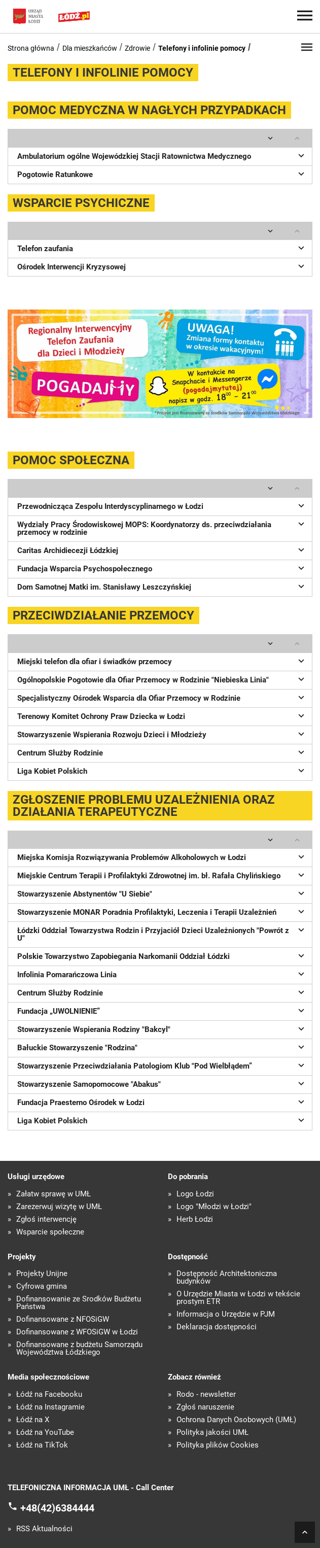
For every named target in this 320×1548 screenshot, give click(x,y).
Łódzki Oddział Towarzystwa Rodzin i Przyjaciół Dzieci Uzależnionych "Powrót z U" (162, 933)
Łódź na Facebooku (49, 1394)
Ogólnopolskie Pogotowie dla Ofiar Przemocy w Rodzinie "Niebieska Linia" (162, 678)
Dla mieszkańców (89, 48)
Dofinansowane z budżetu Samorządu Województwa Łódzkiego (79, 1348)
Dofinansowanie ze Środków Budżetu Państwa (78, 1303)
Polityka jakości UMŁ (212, 1432)
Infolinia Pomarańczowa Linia (162, 973)
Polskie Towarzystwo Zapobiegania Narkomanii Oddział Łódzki (162, 955)
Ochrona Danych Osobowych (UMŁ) (236, 1420)
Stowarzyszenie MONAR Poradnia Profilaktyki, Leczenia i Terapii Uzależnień (162, 911)
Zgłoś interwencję (46, 1219)
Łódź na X (32, 1420)
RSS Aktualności (44, 1529)
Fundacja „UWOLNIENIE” (162, 1010)
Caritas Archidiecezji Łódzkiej (162, 549)
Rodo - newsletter (206, 1394)
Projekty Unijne (41, 1274)
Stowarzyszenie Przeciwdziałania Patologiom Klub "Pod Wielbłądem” (162, 1065)
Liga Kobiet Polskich (162, 770)
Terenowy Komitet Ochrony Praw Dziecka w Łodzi (162, 715)
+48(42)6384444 (57, 1508)
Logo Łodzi (195, 1194)
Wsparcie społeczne (50, 1232)
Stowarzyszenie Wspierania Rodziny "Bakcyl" (162, 1028)
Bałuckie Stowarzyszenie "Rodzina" (162, 1046)
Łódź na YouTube (45, 1432)
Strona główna (31, 48)
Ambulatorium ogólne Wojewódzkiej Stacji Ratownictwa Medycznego (162, 155)
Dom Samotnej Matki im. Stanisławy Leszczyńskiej (162, 586)
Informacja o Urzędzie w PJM (225, 1314)
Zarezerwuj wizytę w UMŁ (59, 1207)
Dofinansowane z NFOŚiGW (62, 1319)
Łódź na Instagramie (50, 1407)
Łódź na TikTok (42, 1445)
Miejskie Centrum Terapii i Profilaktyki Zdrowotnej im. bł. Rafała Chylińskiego (162, 874)
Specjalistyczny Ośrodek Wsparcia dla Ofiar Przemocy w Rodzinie (162, 697)
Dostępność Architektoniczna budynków (226, 1277)
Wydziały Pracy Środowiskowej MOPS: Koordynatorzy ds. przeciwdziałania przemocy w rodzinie (162, 527)
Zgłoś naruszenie (205, 1407)
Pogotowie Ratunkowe (162, 173)
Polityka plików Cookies (217, 1445)
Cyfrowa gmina (41, 1286)
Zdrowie (137, 48)
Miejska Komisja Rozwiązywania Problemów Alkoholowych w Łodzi (162, 856)
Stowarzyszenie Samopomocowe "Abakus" (162, 1083)
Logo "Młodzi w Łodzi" (214, 1207)
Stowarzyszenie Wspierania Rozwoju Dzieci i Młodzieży (162, 733)
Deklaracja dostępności (216, 1327)
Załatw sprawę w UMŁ (53, 1194)
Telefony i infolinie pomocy (201, 48)
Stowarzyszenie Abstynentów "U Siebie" (162, 893)
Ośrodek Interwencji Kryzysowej (162, 265)
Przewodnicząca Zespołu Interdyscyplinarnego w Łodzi (162, 505)
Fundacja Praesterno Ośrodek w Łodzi (162, 1101)
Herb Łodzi (194, 1219)
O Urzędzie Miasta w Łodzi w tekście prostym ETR (238, 1297)
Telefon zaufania (162, 247)
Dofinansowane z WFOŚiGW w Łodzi (77, 1332)
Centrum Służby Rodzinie (162, 752)
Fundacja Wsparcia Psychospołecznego (162, 567)
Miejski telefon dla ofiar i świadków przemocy (162, 660)
